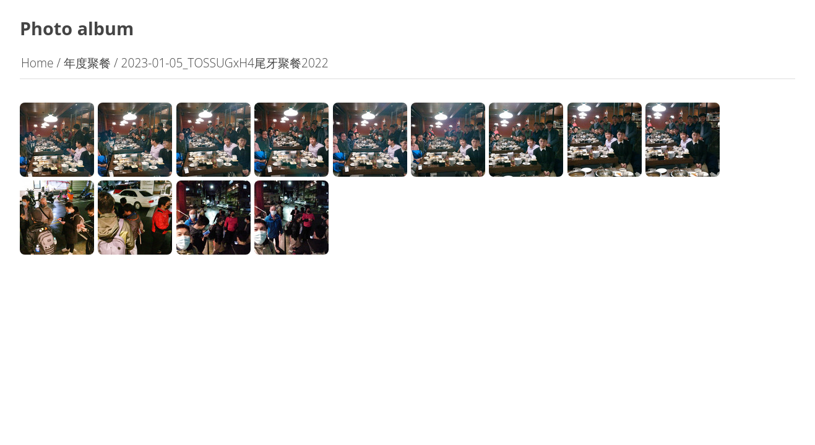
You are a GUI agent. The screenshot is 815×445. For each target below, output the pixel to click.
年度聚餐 (87, 62)
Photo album (77, 28)
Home (37, 62)
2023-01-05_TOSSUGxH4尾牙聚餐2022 (224, 62)
